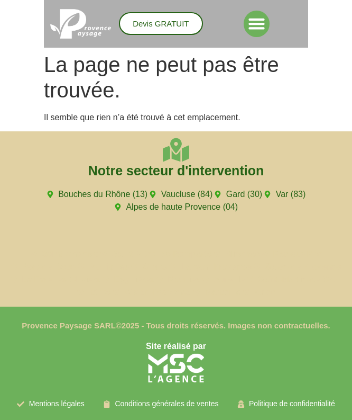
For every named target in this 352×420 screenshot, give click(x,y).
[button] (257, 24)
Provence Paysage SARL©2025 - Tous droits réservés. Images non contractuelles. (176, 325)
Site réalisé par (176, 346)
